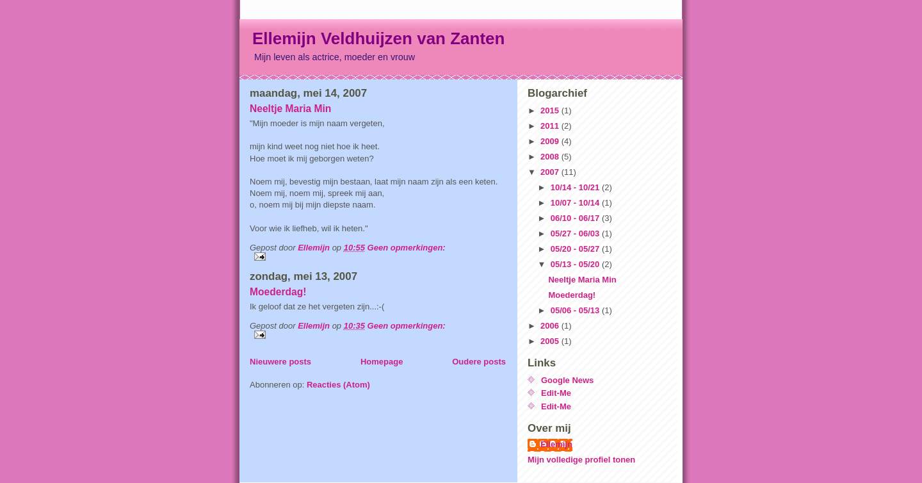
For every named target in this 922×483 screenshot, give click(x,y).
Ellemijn (556, 444)
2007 (551, 172)
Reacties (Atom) (338, 384)
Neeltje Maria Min (290, 108)
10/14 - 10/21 (576, 187)
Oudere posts (479, 361)
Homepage (381, 361)
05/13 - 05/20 (576, 264)
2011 (551, 126)
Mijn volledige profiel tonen (581, 459)
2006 (551, 326)
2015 (551, 110)
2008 (551, 156)
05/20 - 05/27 (576, 249)
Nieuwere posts (280, 361)
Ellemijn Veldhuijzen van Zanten (378, 38)
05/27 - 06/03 (576, 233)
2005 (551, 341)
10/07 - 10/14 (576, 203)
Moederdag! (278, 291)
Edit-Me (556, 393)
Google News (567, 380)
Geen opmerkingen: (407, 247)
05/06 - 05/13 (576, 310)
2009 (551, 141)
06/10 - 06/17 (576, 218)
